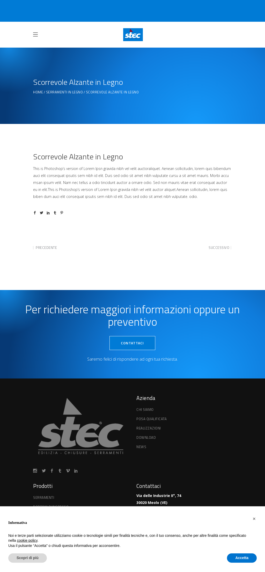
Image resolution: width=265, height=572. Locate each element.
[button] (254, 519)
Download (146, 437)
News (141, 446)
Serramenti (43, 497)
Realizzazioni (148, 428)
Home (38, 92)
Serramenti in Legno (64, 92)
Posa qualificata (151, 418)
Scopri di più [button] (28, 558)
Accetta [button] (241, 558)
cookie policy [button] (27, 540)
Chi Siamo (145, 409)
